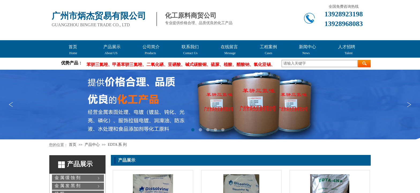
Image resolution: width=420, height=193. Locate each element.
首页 (72, 145)
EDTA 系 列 (117, 145)
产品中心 (92, 145)
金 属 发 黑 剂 (67, 185)
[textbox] (320, 63)
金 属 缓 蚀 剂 (67, 177)
